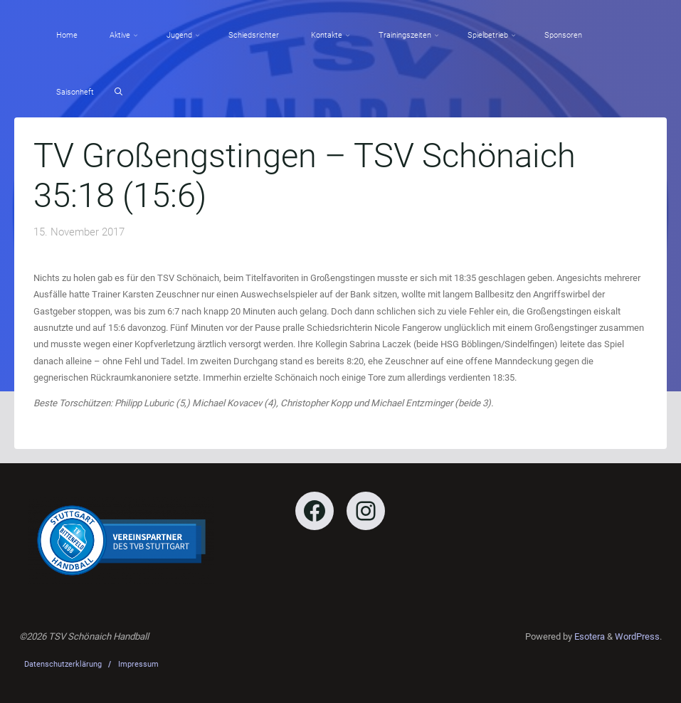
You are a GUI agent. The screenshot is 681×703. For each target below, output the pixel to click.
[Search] (118, 92)
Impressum (138, 664)
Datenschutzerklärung (63, 664)
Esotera (588, 636)
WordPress (637, 636)
